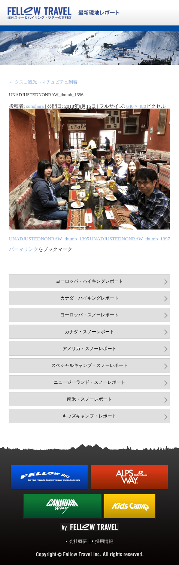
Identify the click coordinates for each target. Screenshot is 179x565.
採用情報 (104, 541)
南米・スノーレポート (89, 399)
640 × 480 (136, 106)
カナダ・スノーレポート (89, 331)
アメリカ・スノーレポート (89, 348)
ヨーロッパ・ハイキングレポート (89, 281)
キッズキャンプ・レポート (89, 416)
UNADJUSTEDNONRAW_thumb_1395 (49, 239)
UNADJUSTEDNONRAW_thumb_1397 (130, 239)
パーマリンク (23, 249)
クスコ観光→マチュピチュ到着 (43, 82)
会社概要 (78, 541)
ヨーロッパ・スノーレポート (89, 315)
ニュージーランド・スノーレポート (89, 382)
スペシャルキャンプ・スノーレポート (89, 365)
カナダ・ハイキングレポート (89, 298)
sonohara (35, 106)
